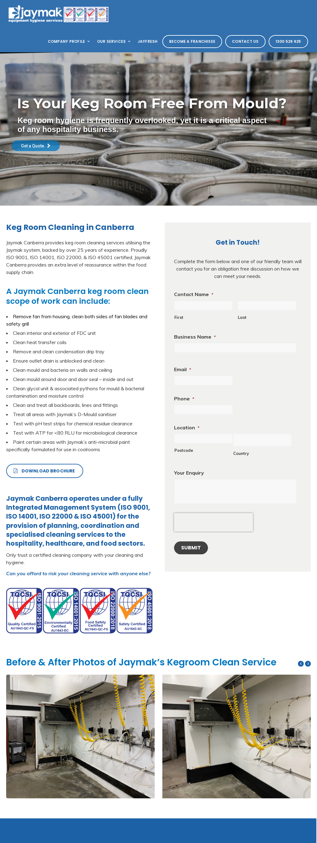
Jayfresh (148, 41)
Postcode (183, 450)
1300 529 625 (288, 41)
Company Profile (69, 41)
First (178, 317)
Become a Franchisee (192, 41)
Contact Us (245, 41)
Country (241, 453)
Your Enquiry (189, 473)
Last (242, 317)
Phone (184, 398)
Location (187, 427)
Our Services (114, 41)
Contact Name (193, 294)
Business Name (195, 337)
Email (182, 369)
